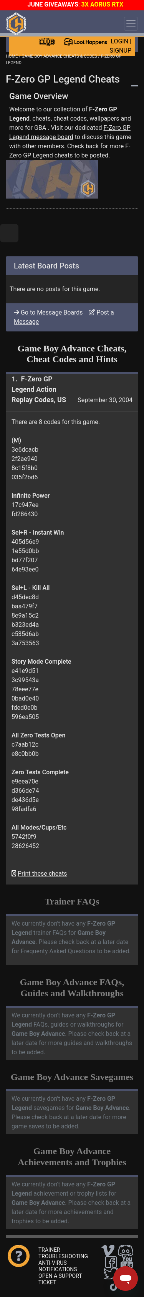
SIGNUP (120, 50)
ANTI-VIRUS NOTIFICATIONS (57, 1266)
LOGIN (119, 41)
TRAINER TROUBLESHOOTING (63, 1253)
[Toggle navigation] (131, 24)
